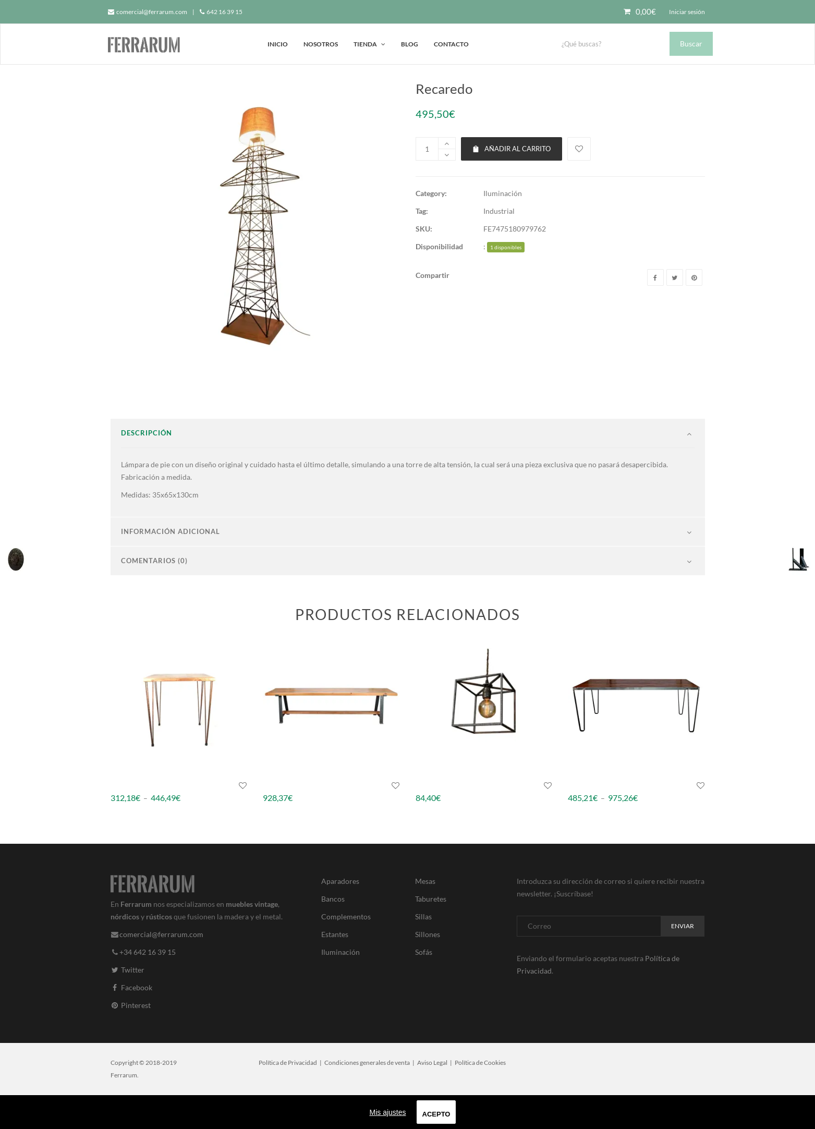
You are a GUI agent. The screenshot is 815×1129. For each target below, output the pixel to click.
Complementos (346, 950)
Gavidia (428, 819)
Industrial (499, 211)
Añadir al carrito (511, 148)
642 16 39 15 (221, 12)
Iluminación (502, 193)
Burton (579, 819)
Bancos (333, 933)
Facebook (131, 1021)
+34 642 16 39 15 (147, 986)
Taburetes (430, 933)
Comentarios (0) (154, 595)
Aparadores (340, 915)
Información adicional (170, 566)
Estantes (334, 968)
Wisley (274, 819)
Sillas (423, 950)
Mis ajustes (388, 1112)
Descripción (146, 467)
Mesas (425, 915)
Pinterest (131, 1039)
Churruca (126, 819)
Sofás (423, 986)
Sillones (427, 968)
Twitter (127, 1004)
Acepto (436, 1114)
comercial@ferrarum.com (147, 12)
